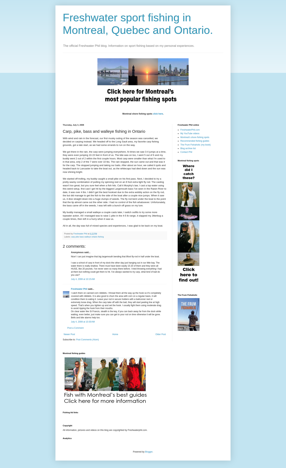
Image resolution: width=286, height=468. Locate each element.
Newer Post (69, 334)
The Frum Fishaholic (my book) (195, 144)
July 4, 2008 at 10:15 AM (83, 279)
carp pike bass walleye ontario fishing (87, 237)
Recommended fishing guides (194, 141)
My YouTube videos (189, 133)
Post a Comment (75, 328)
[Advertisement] (129, 417)
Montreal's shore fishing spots (194, 137)
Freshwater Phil (79, 289)
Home (115, 334)
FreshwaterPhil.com (190, 130)
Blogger (148, 452)
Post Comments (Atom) (87, 339)
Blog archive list (188, 148)
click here (158, 114)
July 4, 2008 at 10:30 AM (83, 321)
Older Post (160, 334)
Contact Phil (186, 152)
